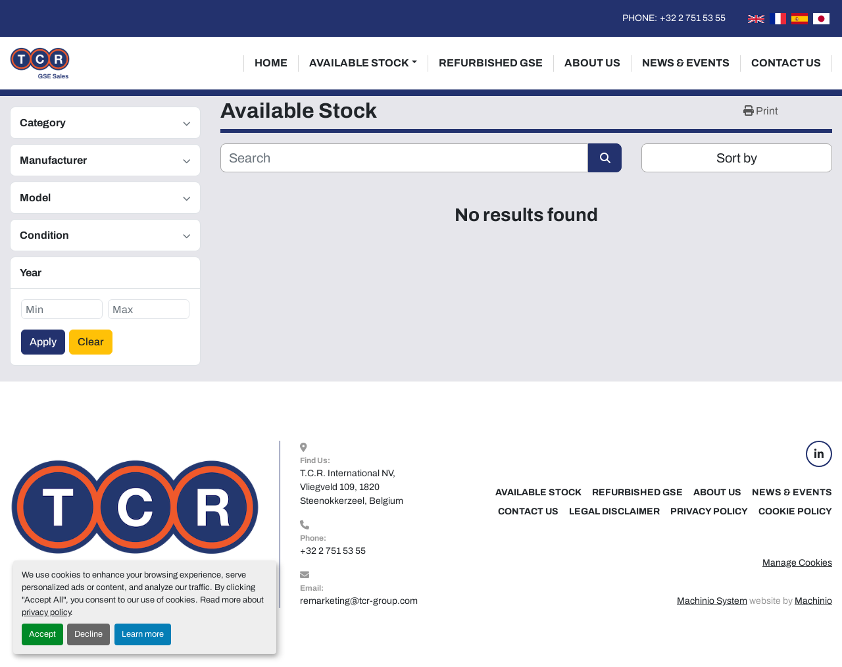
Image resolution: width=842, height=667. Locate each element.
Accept (42, 634)
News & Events (686, 62)
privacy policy (46, 612)
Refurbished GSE (491, 62)
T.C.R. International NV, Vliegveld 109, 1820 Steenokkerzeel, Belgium (351, 487)
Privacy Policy (709, 511)
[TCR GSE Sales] (135, 524)
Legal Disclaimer (614, 511)
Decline (88, 634)
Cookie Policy (795, 511)
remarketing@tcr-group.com (359, 601)
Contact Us (786, 62)
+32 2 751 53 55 (693, 18)
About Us (592, 62)
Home (271, 62)
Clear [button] (91, 341)
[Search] (404, 157)
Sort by (736, 158)
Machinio (813, 601)
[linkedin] (819, 454)
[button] (363, 63)
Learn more (143, 634)
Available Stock (359, 62)
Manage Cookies (797, 563)
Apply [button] (43, 341)
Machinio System (712, 601)
